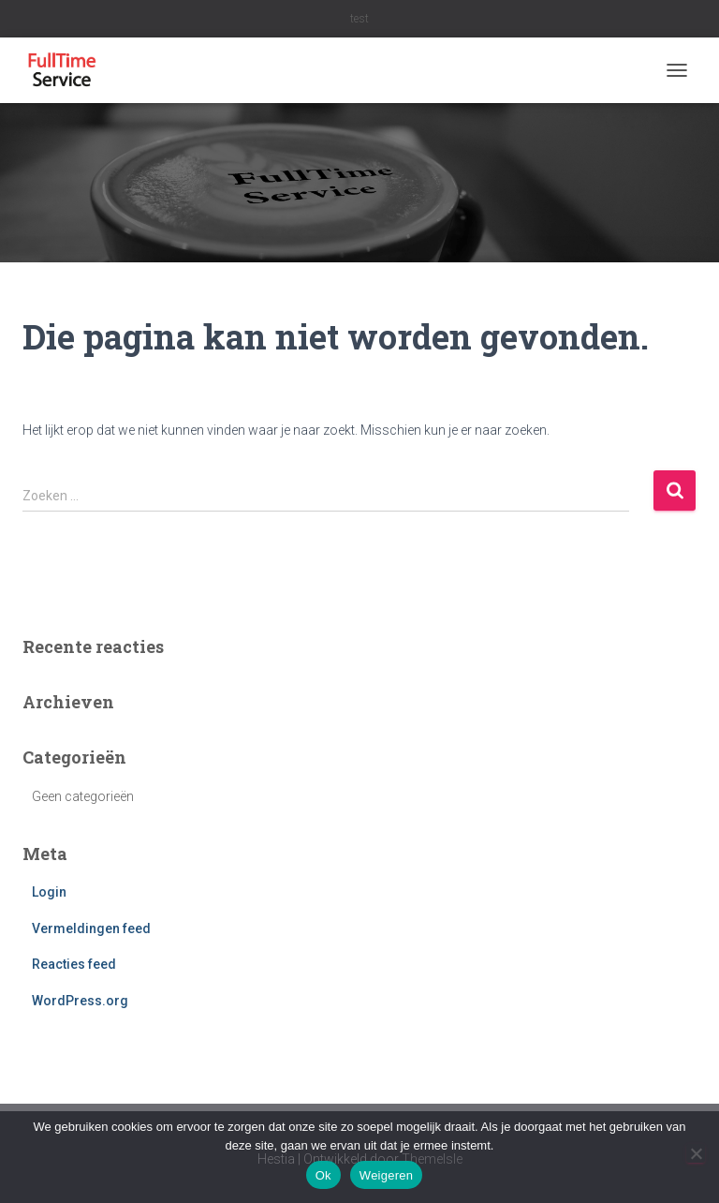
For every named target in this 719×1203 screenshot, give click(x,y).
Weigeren (386, 1175)
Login (49, 891)
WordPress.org (80, 1000)
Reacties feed (74, 964)
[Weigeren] (695, 1153)
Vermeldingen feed (91, 928)
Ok (323, 1175)
